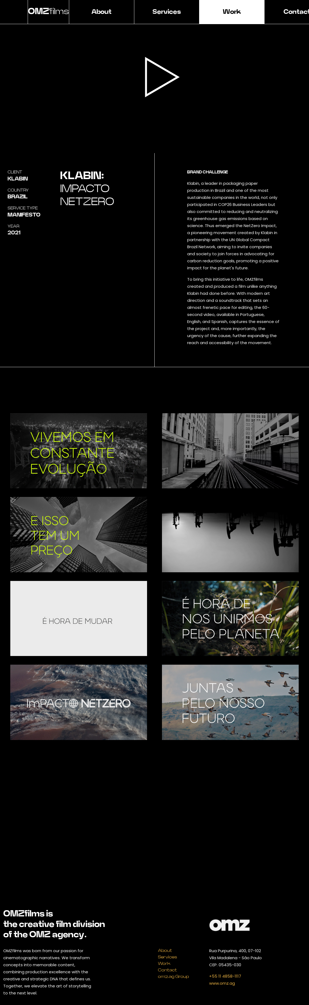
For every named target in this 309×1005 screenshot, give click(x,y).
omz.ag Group (173, 976)
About (101, 12)
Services (166, 12)
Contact (167, 970)
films (48, 11)
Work (232, 12)
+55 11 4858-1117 (225, 976)
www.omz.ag (222, 983)
